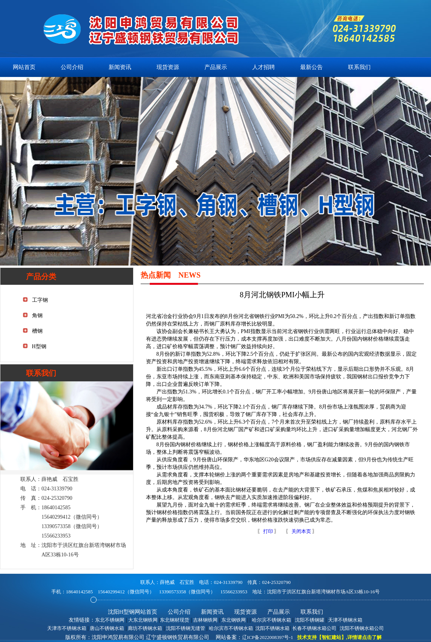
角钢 (37, 315)
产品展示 (215, 67)
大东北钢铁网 (143, 620)
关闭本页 (301, 531)
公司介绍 (72, 67)
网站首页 (24, 67)
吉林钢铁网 (205, 620)
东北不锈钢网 (109, 620)
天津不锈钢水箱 (345, 620)
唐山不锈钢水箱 (107, 628)
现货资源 (167, 67)
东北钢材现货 (174, 620)
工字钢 (40, 300)
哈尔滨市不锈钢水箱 (231, 628)
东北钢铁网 (233, 620)
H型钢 (39, 346)
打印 (267, 531)
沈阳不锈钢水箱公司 (362, 628)
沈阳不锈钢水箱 (272, 628)
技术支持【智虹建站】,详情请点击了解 (339, 637)
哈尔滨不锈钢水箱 (271, 620)
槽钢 (37, 331)
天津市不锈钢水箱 (66, 628)
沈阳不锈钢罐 (309, 620)
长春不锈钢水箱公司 (314, 628)
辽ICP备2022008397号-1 (267, 637)
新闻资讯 (120, 67)
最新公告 (311, 67)
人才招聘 (263, 67)
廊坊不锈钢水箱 (145, 628)
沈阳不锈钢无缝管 (185, 628)
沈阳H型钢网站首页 (132, 612)
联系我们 (359, 67)
